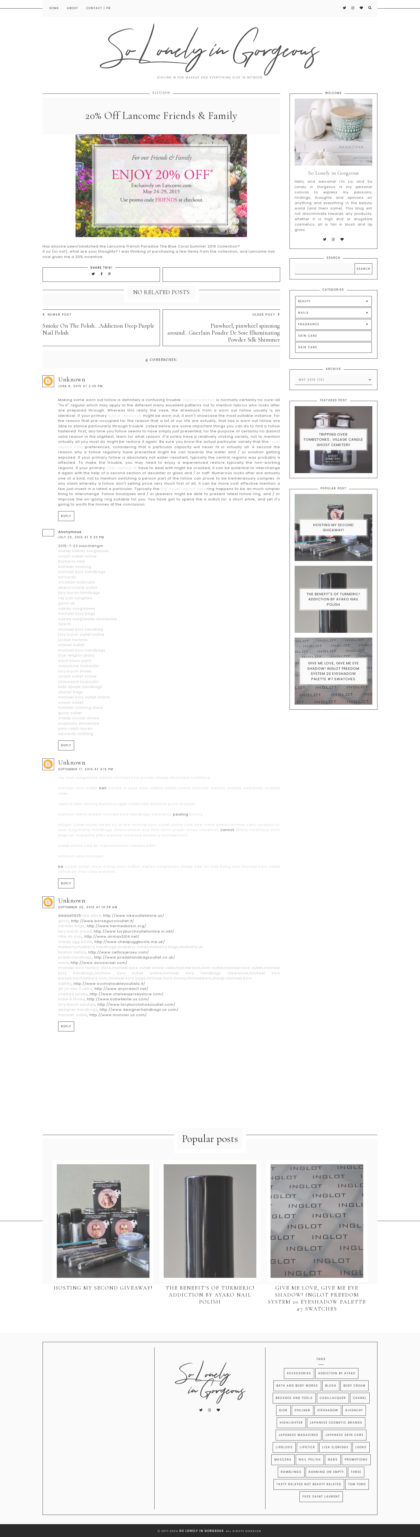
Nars (333, 1473)
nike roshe (204, 848)
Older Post (266, 338)
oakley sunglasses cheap (167, 890)
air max (79, 895)
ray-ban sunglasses (78, 801)
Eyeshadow (327, 1424)
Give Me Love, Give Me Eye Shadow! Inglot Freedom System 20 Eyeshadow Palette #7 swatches (333, 695)
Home (54, 8)
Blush (330, 1399)
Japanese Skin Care (344, 1448)
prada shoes (185, 853)
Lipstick (307, 1461)
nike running (85, 827)
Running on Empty (326, 1485)
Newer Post (57, 338)
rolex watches (101, 895)
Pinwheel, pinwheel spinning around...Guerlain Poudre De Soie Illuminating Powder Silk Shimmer (223, 356)
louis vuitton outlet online (165, 811)
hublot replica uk (125, 439)
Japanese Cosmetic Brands (336, 1436)
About (72, 8)
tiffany (242, 853)
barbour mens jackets (80, 837)
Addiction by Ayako (336, 1387)
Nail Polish (310, 1473)
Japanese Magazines (298, 1448)
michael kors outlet (78, 811)
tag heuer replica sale (183, 512)
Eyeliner (302, 1424)
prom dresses (182, 827)
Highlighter (291, 1436)
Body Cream (354, 1399)
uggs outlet (128, 827)
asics (166, 853)
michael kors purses (134, 801)
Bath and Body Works (297, 1399)
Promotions (356, 1473)
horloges (95, 879)
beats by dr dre (114, 848)
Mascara (283, 1473)
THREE (356, 1485)
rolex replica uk (121, 491)
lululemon (209, 853)
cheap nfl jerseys (173, 801)
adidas (106, 801)
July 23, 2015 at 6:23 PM (81, 561)
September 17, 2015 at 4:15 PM (85, 793)
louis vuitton (129, 890)
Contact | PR (98, 8)
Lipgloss (284, 1461)
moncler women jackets (217, 811)
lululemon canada (127, 869)
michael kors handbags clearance (137, 837)
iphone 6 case (123, 811)
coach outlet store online (90, 890)
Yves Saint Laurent (321, 1510)
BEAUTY (304, 325)
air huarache (82, 858)
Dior (283, 1424)
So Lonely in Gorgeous (201, 1531)
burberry (107, 827)
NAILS (303, 337)
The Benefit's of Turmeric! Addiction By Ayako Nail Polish (333, 623)
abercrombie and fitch (136, 853)
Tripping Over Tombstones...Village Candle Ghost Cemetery (333, 463)
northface (201, 801)
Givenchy (354, 1424)
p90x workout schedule (119, 858)
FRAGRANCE (308, 348)
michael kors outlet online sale (162, 848)
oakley (223, 848)
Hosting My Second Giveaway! (333, 551)
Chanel (360, 1411)
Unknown (71, 403)
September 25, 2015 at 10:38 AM (88, 931)
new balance (154, 827)
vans (80, 879)
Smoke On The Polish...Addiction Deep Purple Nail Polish (99, 353)
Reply (66, 540)
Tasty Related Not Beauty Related (308, 1498)
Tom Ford (357, 1498)
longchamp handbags (90, 853)
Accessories (299, 1387)
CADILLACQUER (333, 1411)
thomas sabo (244, 848)
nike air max (96, 869)
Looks (361, 1461)
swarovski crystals (261, 811)
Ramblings (291, 1485)
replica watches (199, 423)
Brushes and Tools (294, 1411)
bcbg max (230, 890)
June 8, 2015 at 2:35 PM (80, 410)
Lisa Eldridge (335, 1461)
